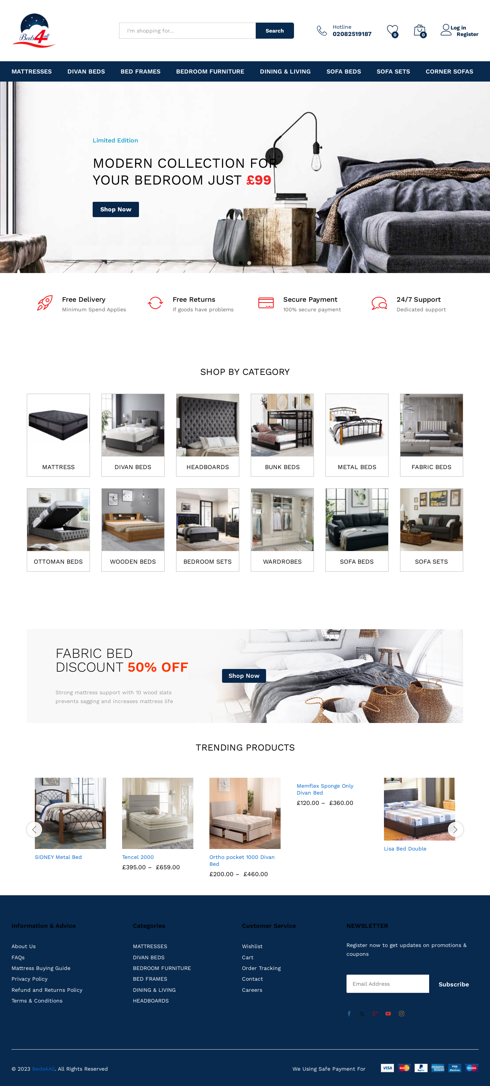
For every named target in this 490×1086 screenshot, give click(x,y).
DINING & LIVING (154, 989)
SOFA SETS (431, 561)
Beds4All (43, 1066)
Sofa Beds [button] (344, 72)
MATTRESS (58, 467)
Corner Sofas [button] (449, 72)
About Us (23, 946)
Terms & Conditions (36, 1001)
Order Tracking (261, 968)
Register (468, 34)
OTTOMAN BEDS (58, 561)
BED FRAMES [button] (140, 72)
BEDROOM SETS (207, 561)
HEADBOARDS (207, 467)
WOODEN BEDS (133, 561)
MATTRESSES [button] (31, 72)
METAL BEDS (357, 467)
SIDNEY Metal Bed (58, 857)
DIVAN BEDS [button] (86, 72)
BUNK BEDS (282, 467)
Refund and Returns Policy (46, 989)
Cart (247, 957)
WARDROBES (282, 561)
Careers (252, 989)
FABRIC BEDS (431, 467)
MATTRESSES (150, 946)
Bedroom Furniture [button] (210, 72)
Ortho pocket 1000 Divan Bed (242, 860)
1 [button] (241, 263)
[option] (245, 177)
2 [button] (249, 263)
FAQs (17, 957)
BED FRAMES (150, 979)
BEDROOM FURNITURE (162, 968)
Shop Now (115, 209)
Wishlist (252, 946)
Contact (252, 979)
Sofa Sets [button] (393, 72)
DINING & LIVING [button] (285, 72)
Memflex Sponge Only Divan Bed (325, 860)
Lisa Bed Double (405, 849)
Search (275, 31)
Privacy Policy (29, 979)
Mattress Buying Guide (40, 968)
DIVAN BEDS (132, 467)
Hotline (342, 27)
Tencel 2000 (138, 857)
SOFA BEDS (357, 561)
